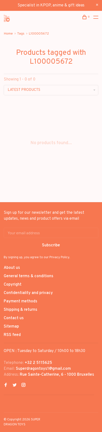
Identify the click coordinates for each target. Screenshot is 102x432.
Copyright (12, 284)
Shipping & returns (20, 309)
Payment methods (20, 301)
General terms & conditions (28, 276)
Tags (20, 34)
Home (8, 34)
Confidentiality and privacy (28, 293)
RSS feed (12, 335)
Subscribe (51, 245)
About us (12, 267)
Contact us (14, 318)
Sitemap (11, 326)
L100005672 (39, 34)
